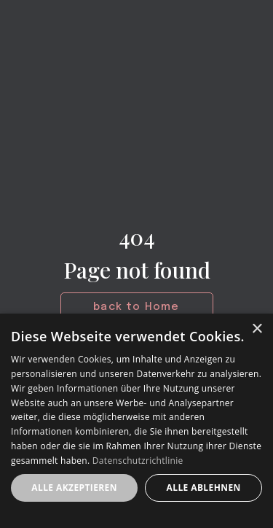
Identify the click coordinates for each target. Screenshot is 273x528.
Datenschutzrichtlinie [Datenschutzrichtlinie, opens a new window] (137, 460)
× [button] (256, 329)
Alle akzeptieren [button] (74, 487)
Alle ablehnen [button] (204, 487)
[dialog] (136, 421)
